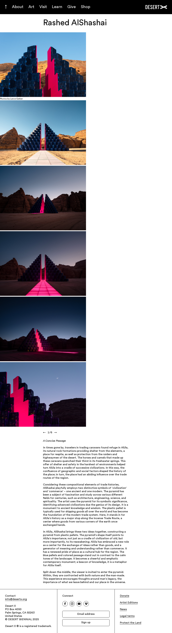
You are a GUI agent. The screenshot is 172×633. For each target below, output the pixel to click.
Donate (124, 596)
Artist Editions (129, 602)
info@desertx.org (16, 599)
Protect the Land (130, 623)
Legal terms (127, 616)
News (123, 609)
